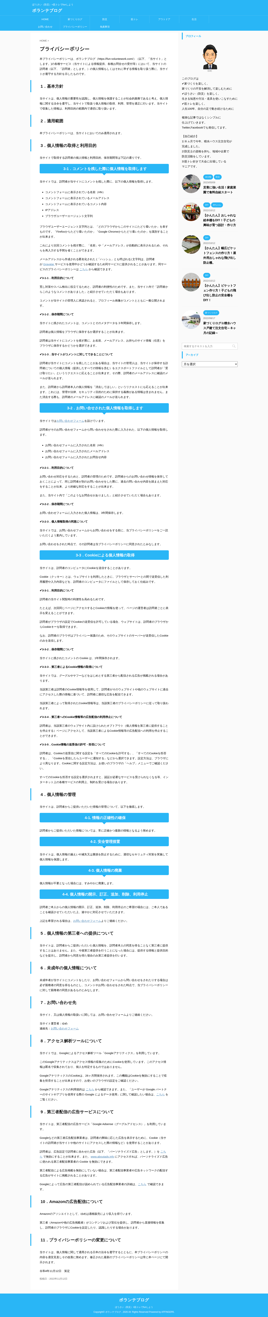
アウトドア (164, 19)
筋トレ (134, 19)
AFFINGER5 (167, 1312)
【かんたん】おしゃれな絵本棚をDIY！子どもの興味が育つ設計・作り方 (219, 220)
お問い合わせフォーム (70, 420)
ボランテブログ (47, 10)
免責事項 (105, 26)
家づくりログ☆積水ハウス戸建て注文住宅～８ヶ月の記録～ (219, 328)
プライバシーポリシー (75, 26)
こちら (83, 269)
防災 (104, 19)
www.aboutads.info (102, 1156)
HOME (45, 19)
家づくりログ (75, 19)
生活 (194, 19)
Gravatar (49, 264)
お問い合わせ (45, 26)
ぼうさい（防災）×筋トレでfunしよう (134, 1307)
